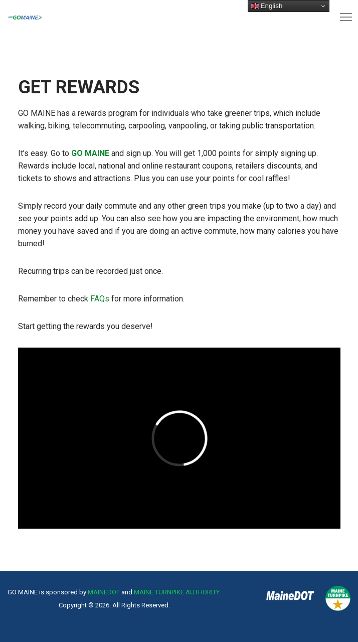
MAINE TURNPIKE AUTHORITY (176, 592)
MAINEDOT (104, 592)
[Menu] (341, 17)
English (266, 6)
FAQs (99, 298)
